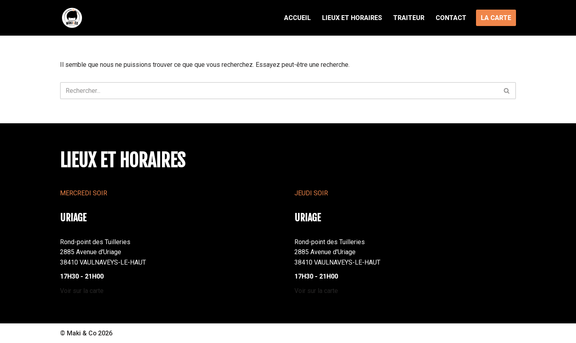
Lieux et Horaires (352, 18)
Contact (451, 18)
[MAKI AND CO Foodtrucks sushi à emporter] (72, 17)
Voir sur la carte (82, 291)
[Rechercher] (279, 90)
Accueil (297, 18)
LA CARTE (496, 18)
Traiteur (408, 18)
